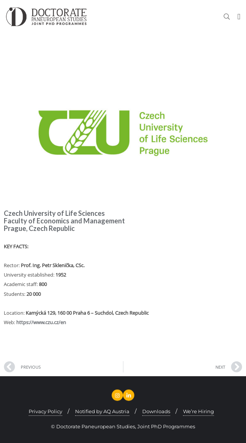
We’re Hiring (198, 411)
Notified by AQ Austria (102, 411)
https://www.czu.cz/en (41, 322)
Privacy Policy (45, 411)
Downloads (156, 411)
